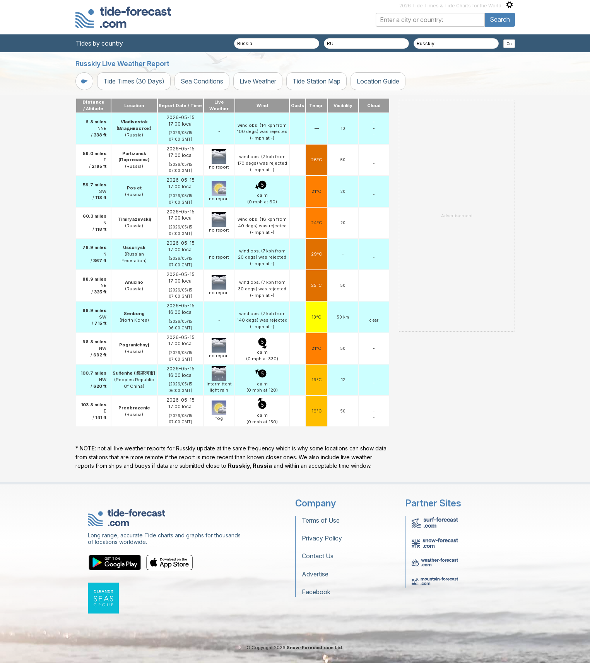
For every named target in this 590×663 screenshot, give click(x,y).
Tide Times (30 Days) (133, 81)
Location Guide (378, 81)
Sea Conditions (202, 81)
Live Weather (257, 81)
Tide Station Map (316, 81)
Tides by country (99, 43)
